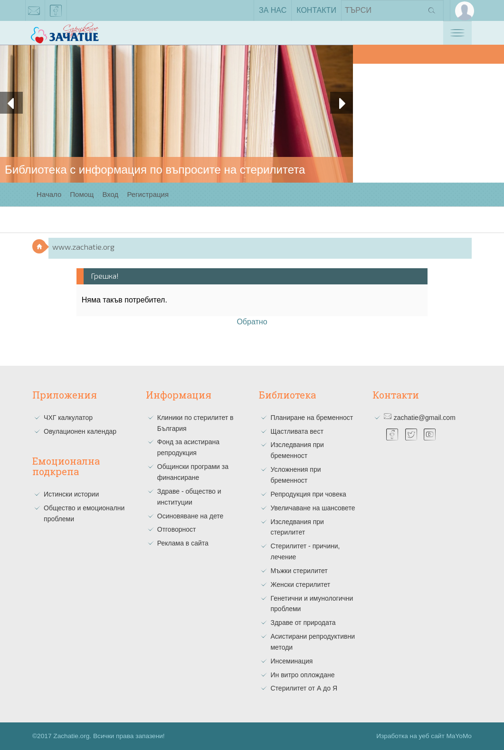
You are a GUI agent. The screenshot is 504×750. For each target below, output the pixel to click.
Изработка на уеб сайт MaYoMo (424, 736)
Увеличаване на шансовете (312, 508)
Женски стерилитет (300, 584)
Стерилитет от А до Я (303, 688)
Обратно (252, 322)
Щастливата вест (296, 431)
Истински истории (71, 494)
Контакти (316, 10)
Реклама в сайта (183, 543)
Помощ (82, 194)
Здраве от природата (302, 622)
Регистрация (148, 194)
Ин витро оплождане (302, 675)
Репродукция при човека (308, 494)
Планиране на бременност (311, 417)
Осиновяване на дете (190, 516)
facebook (56, 12)
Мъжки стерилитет (298, 571)
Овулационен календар (80, 431)
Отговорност (176, 529)
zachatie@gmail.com (34, 12)
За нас (272, 10)
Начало (49, 194)
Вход (110, 194)
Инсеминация (291, 661)
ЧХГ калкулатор (68, 417)
